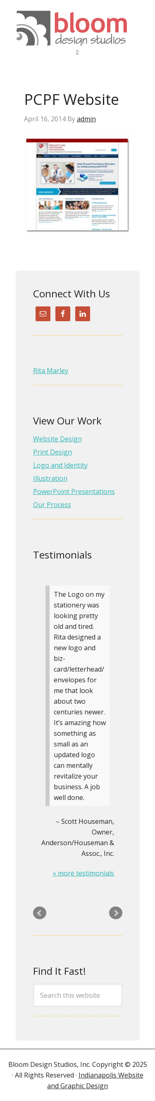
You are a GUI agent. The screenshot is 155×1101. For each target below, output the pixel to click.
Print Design (52, 452)
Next (115, 913)
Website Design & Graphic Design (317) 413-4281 (78, 28)
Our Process (52, 504)
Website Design (57, 438)
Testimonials (62, 554)
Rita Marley (50, 370)
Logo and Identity (60, 465)
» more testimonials (83, 873)
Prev (39, 913)
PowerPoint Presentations (74, 491)
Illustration (50, 478)
